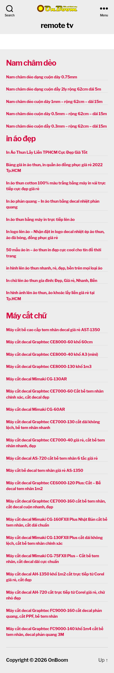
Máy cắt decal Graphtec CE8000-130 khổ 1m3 (49, 366)
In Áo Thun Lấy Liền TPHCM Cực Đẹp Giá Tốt (47, 152)
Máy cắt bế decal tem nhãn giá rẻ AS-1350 (44, 470)
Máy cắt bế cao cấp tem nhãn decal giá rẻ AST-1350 (53, 329)
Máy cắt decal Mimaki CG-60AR (35, 409)
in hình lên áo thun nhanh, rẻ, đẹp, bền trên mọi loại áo (54, 268)
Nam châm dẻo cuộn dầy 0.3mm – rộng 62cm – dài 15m (56, 126)
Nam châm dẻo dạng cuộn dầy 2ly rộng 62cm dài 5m (53, 89)
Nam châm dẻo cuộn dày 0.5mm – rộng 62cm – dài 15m (56, 113)
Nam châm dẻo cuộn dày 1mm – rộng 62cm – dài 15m (54, 101)
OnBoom (58, 660)
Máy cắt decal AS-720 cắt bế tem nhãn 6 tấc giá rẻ (52, 458)
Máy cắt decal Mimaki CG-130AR (36, 378)
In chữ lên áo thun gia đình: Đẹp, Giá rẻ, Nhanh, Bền (51, 280)
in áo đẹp (21, 138)
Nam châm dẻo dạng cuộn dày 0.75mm (41, 76)
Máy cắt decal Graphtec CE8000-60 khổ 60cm (49, 341)
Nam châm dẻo (31, 62)
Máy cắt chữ (26, 315)
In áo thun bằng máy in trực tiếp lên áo (40, 219)
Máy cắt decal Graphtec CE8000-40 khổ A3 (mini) (52, 354)
